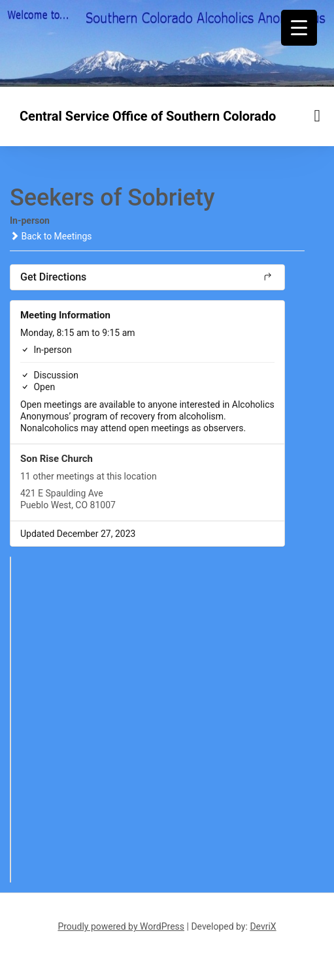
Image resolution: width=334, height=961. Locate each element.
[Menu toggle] (317, 115)
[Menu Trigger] (299, 28)
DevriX (263, 926)
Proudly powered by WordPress (121, 926)
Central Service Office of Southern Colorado (148, 116)
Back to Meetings (51, 236)
